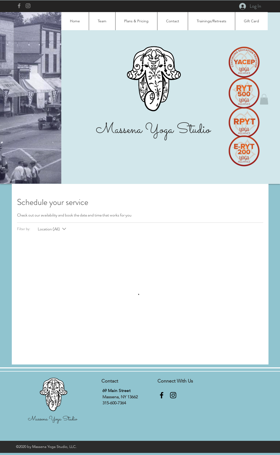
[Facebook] (19, 6)
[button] (264, 99)
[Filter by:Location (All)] (52, 229)
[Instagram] (28, 6)
